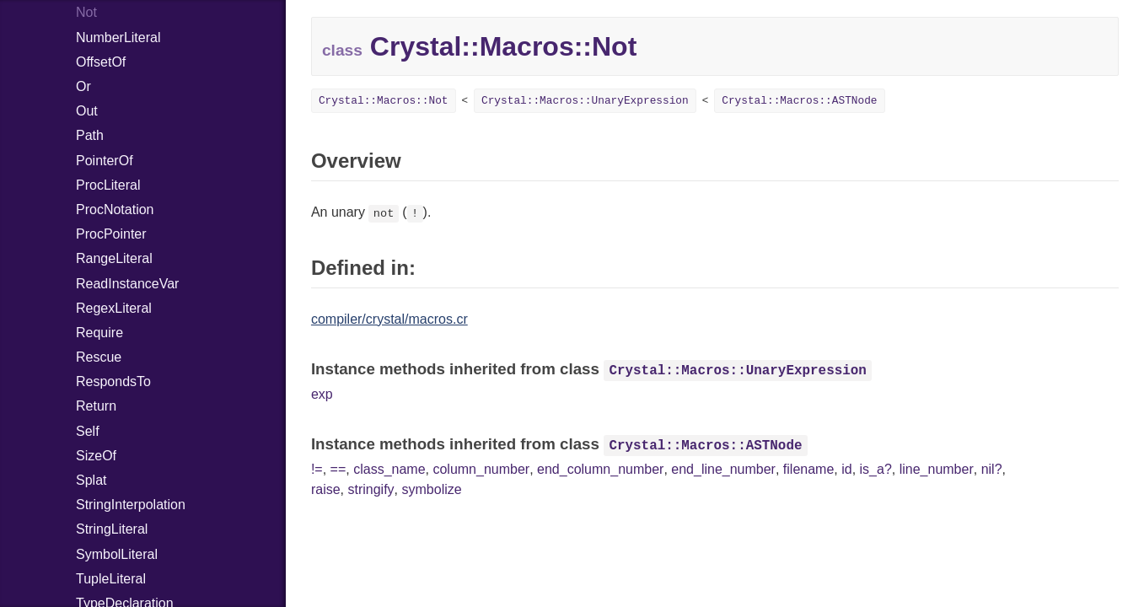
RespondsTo (113, 381)
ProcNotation (115, 209)
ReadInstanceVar (127, 284)
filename (808, 469)
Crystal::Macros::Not (383, 100)
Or (83, 86)
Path (90, 135)
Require (99, 332)
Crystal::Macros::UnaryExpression (585, 100)
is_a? (876, 469)
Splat (91, 480)
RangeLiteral (114, 258)
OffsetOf (101, 62)
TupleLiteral (111, 579)
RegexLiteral (114, 308)
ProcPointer (111, 234)
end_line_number (723, 469)
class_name (389, 469)
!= (317, 469)
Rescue (98, 357)
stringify (370, 489)
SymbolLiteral (117, 554)
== (338, 469)
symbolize (432, 489)
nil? (991, 469)
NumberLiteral (118, 37)
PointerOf (104, 160)
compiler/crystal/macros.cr (389, 319)
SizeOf (96, 456)
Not (86, 12)
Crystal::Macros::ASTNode (799, 100)
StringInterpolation (130, 504)
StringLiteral (112, 529)
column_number (480, 469)
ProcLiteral (108, 185)
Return (96, 406)
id (846, 469)
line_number (937, 469)
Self (87, 431)
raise (326, 489)
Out (87, 111)
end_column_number (600, 469)
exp (322, 394)
